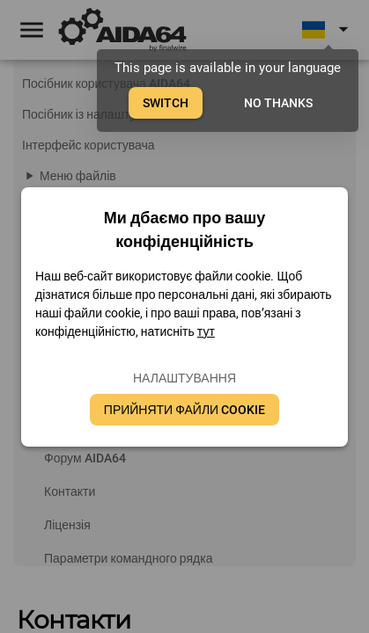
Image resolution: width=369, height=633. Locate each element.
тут (206, 331)
